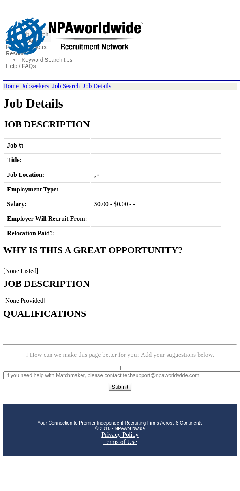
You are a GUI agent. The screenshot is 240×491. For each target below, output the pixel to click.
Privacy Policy (120, 434)
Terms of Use (120, 441)
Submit (120, 387)
